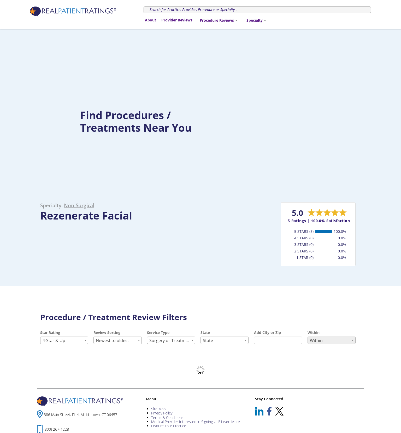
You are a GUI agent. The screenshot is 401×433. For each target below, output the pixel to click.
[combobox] (218, 20)
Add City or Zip (267, 332)
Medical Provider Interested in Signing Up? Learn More (195, 421)
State (205, 332)
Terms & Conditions (167, 417)
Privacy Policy (161, 413)
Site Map (158, 408)
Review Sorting (106, 332)
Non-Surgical (79, 205)
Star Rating (50, 332)
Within (314, 332)
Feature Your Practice (168, 425)
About (150, 20)
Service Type (158, 332)
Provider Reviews (176, 20)
